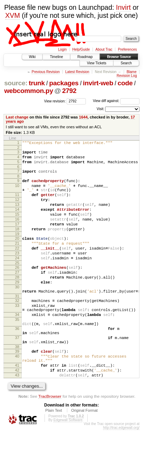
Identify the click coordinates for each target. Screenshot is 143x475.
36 (17, 363)
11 (17, 203)
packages (64, 83)
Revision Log (127, 76)
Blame (131, 72)
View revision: (55, 101)
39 (17, 390)
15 (17, 227)
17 (17, 239)
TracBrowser (49, 441)
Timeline (56, 57)
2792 (69, 90)
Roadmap (85, 57)
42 (17, 413)
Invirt (123, 7)
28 (17, 301)
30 (17, 313)
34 (17, 346)
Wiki (32, 57)
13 (17, 215)
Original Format (84, 455)
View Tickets (96, 63)
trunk (37, 83)
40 (17, 396)
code (124, 83)
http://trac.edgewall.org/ (121, 473)
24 (17, 279)
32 (17, 329)
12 (17, 209)
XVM (12, 15)
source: (15, 83)
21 (17, 261)
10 (17, 192)
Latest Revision (77, 72)
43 (17, 419)
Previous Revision (46, 72)
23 (17, 273)
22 (17, 267)
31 (17, 324)
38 (17, 385)
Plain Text (53, 455)
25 (17, 285)
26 (17, 289)
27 (17, 295)
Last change (17, 117)
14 (17, 221)
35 (17, 352)
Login (62, 49)
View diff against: (116, 101)
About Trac (103, 49)
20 (17, 255)
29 (17, 307)
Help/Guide (81, 49)
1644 (83, 117)
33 (17, 335)
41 (17, 407)
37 (17, 374)
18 (17, 245)
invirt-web (98, 83)
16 (17, 233)
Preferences (127, 49)
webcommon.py (28, 90)
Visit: (100, 109)
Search (126, 63)
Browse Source (119, 57)
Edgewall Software (67, 465)
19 (17, 251)
